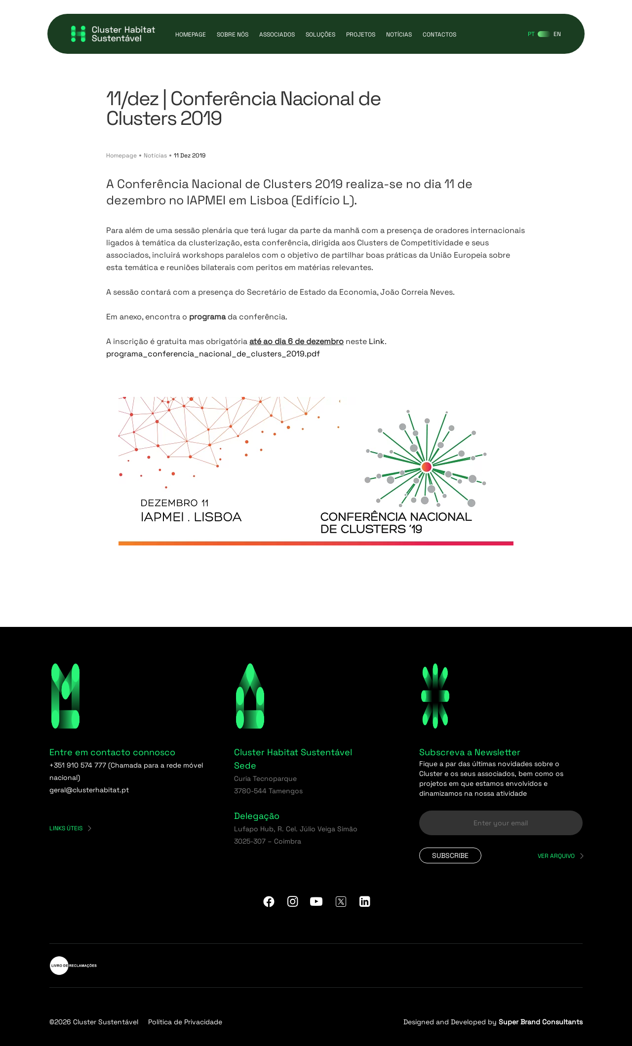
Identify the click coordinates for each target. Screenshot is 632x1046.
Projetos (360, 35)
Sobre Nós (232, 35)
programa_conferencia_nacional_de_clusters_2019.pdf (213, 354)
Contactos (439, 35)
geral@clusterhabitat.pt (89, 789)
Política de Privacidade (185, 1021)
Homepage (190, 35)
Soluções (320, 35)
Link (377, 341)
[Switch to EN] (557, 34)
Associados (277, 35)
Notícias (399, 35)
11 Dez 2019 (189, 155)
